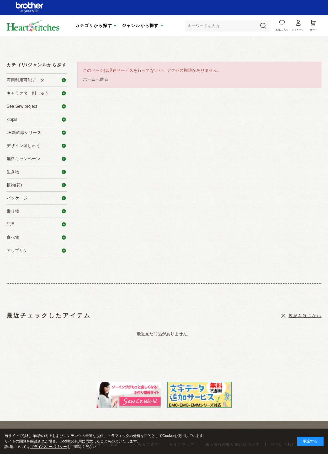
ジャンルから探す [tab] (140, 25)
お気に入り (282, 29)
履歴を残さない (305, 316)
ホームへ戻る (95, 79)
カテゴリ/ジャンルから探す (37, 65)
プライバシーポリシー (48, 447)
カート (314, 29)
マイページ (297, 29)
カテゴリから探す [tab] (93, 25)
